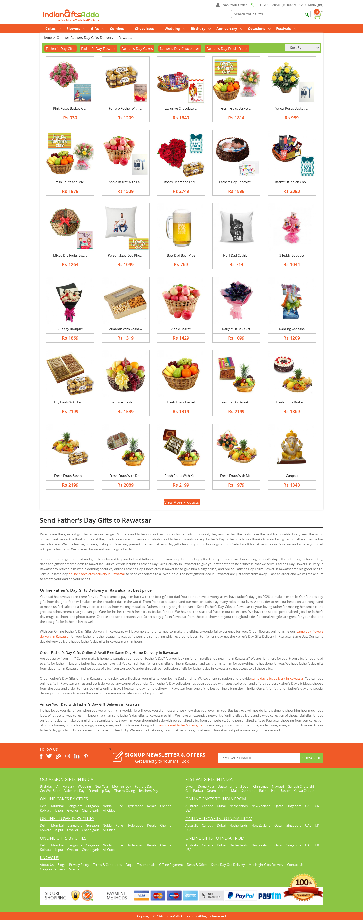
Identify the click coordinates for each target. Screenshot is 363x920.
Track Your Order (231, 5)
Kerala (151, 806)
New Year (101, 786)
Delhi (43, 806)
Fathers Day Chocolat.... (236, 182)
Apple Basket (181, 329)
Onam (211, 791)
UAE (308, 806)
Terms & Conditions (107, 864)
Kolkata (45, 810)
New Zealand (261, 806)
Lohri (223, 791)
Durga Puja (206, 786)
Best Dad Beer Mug (181, 255)
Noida (107, 806)
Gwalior (72, 810)
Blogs (61, 864)
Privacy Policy (79, 864)
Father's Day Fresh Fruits (227, 48)
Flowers (76, 28)
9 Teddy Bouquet (70, 329)
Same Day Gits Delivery (228, 864)
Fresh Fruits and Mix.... (70, 182)
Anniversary (229, 28)
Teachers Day (148, 791)
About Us (47, 864)
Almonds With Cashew (125, 329)
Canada (207, 806)
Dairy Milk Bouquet (236, 329)
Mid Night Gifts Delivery (266, 864)
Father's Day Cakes (137, 48)
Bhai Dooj (242, 786)
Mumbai (57, 806)
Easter (285, 791)
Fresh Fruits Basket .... (236, 108)
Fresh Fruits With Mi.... (236, 475)
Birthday (201, 28)
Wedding (175, 28)
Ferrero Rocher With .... (125, 108)
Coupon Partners (52, 869)
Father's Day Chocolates (180, 48)
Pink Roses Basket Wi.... (70, 108)
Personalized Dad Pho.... (125, 255)
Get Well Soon (50, 791)
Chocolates (144, 28)
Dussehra (225, 786)
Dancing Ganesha (292, 329)
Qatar (278, 806)
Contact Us (295, 864)
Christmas (260, 786)
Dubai (221, 806)
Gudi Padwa (194, 791)
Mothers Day (121, 786)
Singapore (293, 806)
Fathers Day (144, 786)
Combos (117, 28)
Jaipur (59, 810)
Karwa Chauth (304, 791)
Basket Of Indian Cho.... (292, 182)
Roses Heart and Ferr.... (181, 182)
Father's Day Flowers (98, 48)
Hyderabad (135, 806)
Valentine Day (74, 791)
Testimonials (146, 864)
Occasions (259, 28)
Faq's (129, 864)
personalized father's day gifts (179, 725)
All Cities (109, 810)
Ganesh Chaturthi (301, 786)
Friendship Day (99, 791)
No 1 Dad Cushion (236, 255)
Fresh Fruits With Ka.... (181, 475)
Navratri (278, 786)
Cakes (53, 28)
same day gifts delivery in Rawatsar (277, 678)
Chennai (166, 806)
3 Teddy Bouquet (291, 255)
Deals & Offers (197, 864)
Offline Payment (171, 864)
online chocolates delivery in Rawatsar (97, 574)
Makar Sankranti (243, 791)
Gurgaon (92, 806)
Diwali (189, 786)
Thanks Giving (124, 791)
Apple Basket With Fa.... (126, 182)
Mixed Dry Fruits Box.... (70, 255)
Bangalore (74, 806)
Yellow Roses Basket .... (291, 108)
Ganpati (292, 475)
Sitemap (75, 869)
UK (317, 806)
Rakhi (263, 791)
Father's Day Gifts (60, 48)
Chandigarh (90, 810)
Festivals (286, 28)
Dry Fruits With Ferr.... (70, 402)
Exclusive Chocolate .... (180, 108)
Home (47, 37)
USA (188, 810)
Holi (274, 791)
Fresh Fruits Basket (181, 402)
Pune (119, 806)
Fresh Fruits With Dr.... (125, 475)
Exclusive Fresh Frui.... (125, 402)
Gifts (97, 28)
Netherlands (238, 806)
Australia (191, 806)
